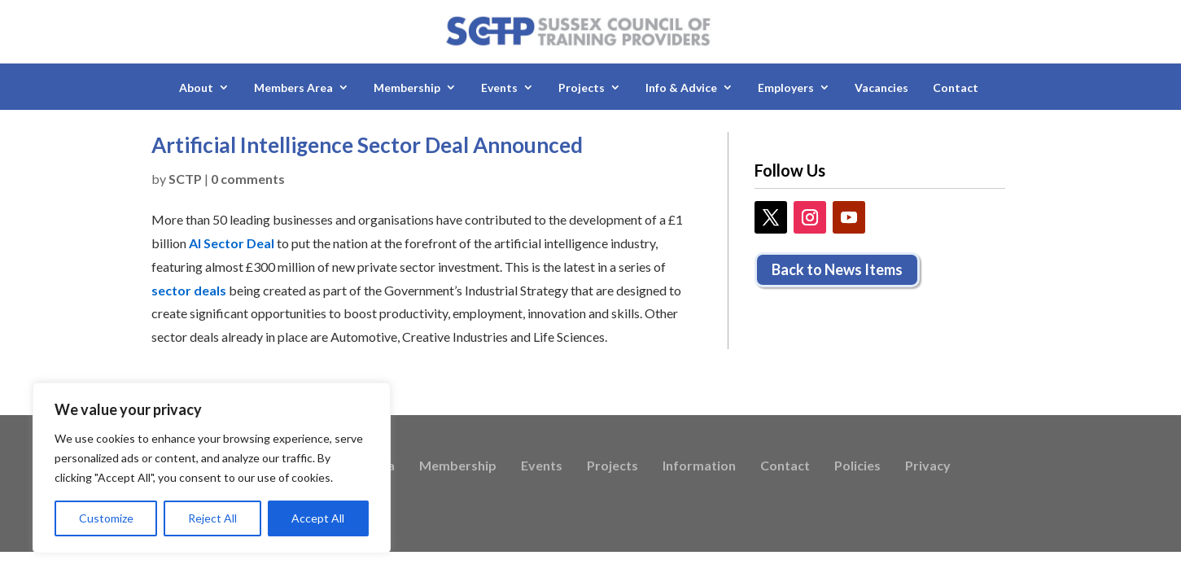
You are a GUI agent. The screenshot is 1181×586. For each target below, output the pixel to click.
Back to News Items (837, 269)
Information (699, 466)
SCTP (185, 178)
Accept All (317, 518)
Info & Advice (681, 87)
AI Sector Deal (231, 243)
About (196, 87)
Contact (955, 87)
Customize (106, 518)
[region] (212, 468)
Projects (581, 87)
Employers (786, 87)
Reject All (212, 518)
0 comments (248, 178)
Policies (857, 466)
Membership (407, 87)
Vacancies (881, 87)
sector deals (188, 290)
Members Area (293, 87)
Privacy (928, 466)
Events (499, 87)
